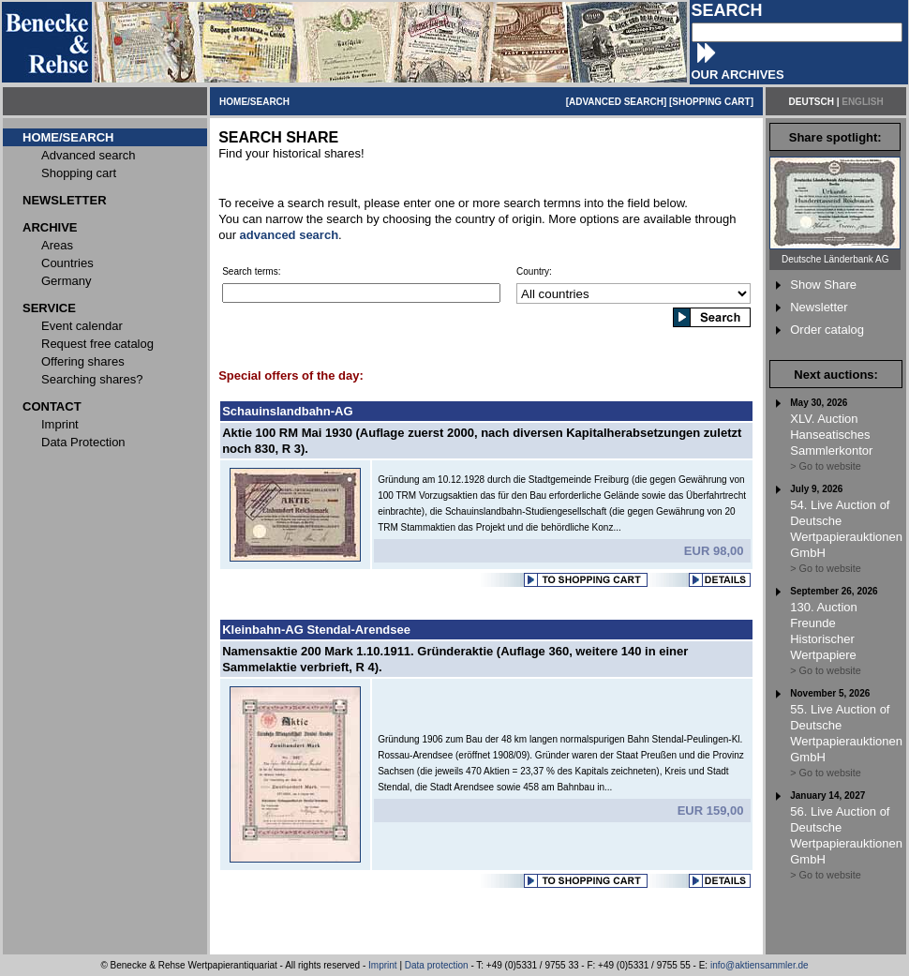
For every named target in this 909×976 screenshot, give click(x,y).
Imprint (382, 965)
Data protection (437, 965)
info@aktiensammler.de (759, 965)
